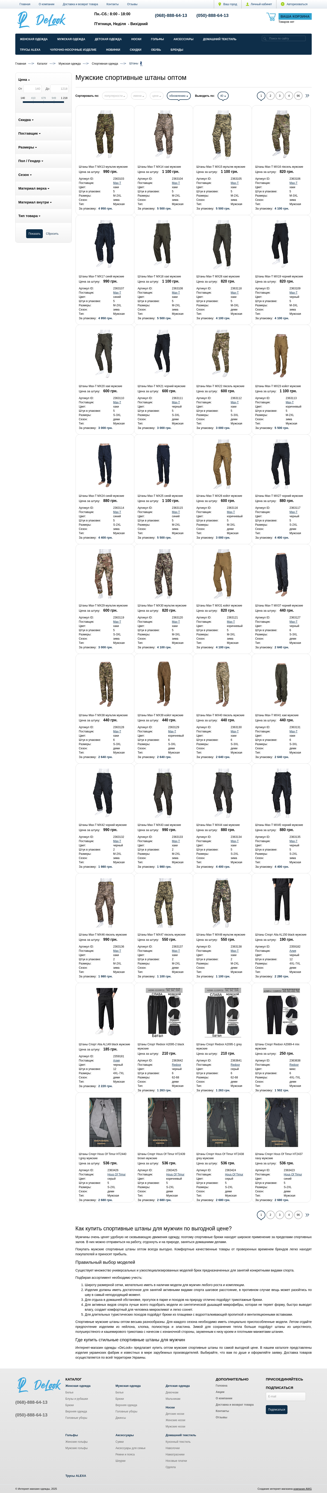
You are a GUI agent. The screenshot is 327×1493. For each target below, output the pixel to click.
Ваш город (227, 4)
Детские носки (175, 1413)
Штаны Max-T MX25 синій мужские (160, 496)
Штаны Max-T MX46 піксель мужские (103, 934)
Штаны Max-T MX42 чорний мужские (103, 825)
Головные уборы (76, 1417)
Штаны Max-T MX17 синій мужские (101, 276)
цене (156, 95)
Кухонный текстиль (178, 1441)
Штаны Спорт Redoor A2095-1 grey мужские (219, 1046)
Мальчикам (173, 1398)
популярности (114, 95)
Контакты (113, 4)
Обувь (156, 49)
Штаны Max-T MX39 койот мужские (160, 715)
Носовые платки (176, 1460)
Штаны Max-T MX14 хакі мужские (159, 166)
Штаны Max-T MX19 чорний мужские (279, 276)
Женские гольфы (76, 1441)
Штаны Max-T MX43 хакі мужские (159, 825)
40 (223, 95)
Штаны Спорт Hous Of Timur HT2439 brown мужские (161, 1156)
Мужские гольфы (76, 1448)
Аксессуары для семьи (130, 1448)
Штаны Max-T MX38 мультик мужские (103, 715)
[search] (265, 38)
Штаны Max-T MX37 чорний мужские (279, 605)
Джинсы (121, 1417)
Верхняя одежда (76, 1411)
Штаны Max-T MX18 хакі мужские (159, 276)
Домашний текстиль (219, 39)
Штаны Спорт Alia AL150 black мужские (281, 934)
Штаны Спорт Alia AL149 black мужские (104, 1044)
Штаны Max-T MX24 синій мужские (101, 496)
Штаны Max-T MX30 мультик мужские (162, 605)
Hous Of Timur (117, 1174)
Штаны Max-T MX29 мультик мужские (103, 605)
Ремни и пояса (125, 1454)
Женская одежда (34, 39)
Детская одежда (108, 39)
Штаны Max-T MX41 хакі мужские (277, 715)
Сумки (120, 1441)
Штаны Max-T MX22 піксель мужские (220, 386)
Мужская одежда (71, 39)
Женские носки (175, 1420)
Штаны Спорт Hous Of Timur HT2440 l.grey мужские (102, 1156)
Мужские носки (175, 1426)
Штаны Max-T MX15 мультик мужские (220, 166)
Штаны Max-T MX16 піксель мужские (279, 166)
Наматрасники (175, 1454)
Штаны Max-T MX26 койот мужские (219, 496)
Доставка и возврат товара (80, 4)
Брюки (69, 1405)
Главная (25, 4)
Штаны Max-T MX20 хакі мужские (100, 386)
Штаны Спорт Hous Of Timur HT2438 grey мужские (220, 1156)
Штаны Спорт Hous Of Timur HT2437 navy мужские (279, 1156)
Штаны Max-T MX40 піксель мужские (220, 715)
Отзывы (132, 4)
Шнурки (120, 1460)
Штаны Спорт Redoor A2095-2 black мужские (161, 1046)
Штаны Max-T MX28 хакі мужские (218, 276)
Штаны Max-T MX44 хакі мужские (218, 825)
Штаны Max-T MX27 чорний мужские (279, 496)
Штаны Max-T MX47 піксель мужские (162, 934)
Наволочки (173, 1448)
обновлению (178, 95)
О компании (46, 4)
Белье (69, 1392)
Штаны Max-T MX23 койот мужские (278, 386)
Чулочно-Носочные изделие (73, 49)
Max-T (117, 183)
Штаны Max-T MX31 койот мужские (219, 605)
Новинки (113, 49)
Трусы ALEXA (30, 49)
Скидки (135, 49)
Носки (136, 39)
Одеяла (171, 1467)
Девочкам (172, 1392)
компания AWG (302, 1488)
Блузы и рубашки (76, 1398)
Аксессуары (183, 39)
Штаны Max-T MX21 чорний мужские (162, 386)
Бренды (177, 49)
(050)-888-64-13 (212, 15)
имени (138, 95)
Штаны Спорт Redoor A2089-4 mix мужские (277, 1046)
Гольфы (157, 39)
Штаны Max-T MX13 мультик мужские (103, 166)
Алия (292, 951)
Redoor (176, 1064)
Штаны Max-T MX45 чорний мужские (279, 825)
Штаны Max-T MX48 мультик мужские (220, 934)
